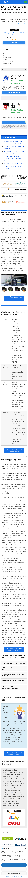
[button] (26, 848)
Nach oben (24, 209)
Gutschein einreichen (25, 2)
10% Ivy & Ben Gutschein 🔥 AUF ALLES (17, 105)
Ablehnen (14, 869)
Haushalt (6, 59)
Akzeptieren (14, 865)
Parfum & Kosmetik (8, 61)
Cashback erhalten (14, 92)
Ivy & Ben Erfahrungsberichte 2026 (14, 163)
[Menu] (2, 2)
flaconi (12, 792)
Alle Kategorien (7, 63)
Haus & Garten (7, 57)
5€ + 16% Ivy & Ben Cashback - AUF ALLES (17, 77)
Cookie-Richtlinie (6, 876)
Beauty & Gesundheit (9, 53)
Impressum (22, 876)
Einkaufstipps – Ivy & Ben (11, 156)
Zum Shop (14, 42)
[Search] (21, 2)
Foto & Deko (7, 55)
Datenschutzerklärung (15, 876)
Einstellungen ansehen (14, 873)
